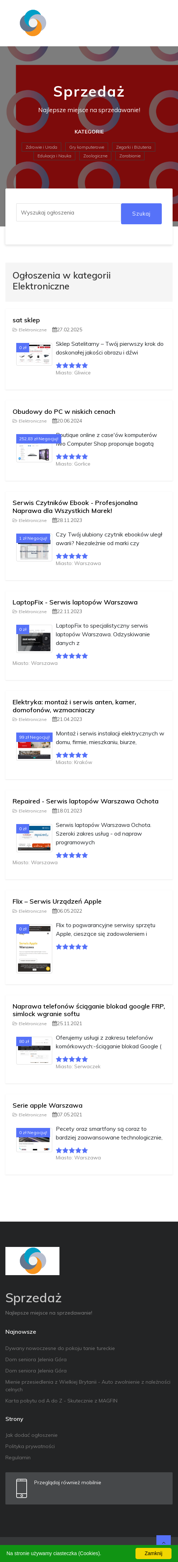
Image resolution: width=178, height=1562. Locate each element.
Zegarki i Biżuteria (133, 147)
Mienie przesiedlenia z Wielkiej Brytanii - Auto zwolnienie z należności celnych (87, 1386)
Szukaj (141, 213)
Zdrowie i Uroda (41, 147)
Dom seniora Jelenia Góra (36, 1359)
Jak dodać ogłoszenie (31, 1435)
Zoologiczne (95, 155)
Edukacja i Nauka (54, 155)
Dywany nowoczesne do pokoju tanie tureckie (60, 1348)
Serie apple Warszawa (48, 1105)
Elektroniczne (30, 329)
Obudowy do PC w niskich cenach (64, 411)
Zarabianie (130, 155)
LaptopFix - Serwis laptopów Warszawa (75, 602)
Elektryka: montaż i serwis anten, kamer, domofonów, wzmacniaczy (74, 706)
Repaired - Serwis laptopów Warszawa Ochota (86, 801)
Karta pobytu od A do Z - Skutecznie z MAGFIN (61, 1400)
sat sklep (26, 320)
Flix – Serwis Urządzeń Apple (57, 901)
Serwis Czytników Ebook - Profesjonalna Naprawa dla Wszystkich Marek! (75, 506)
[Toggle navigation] (162, 23)
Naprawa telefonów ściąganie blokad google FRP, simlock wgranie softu (89, 1010)
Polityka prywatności (30, 1446)
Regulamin (18, 1457)
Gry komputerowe (86, 147)
